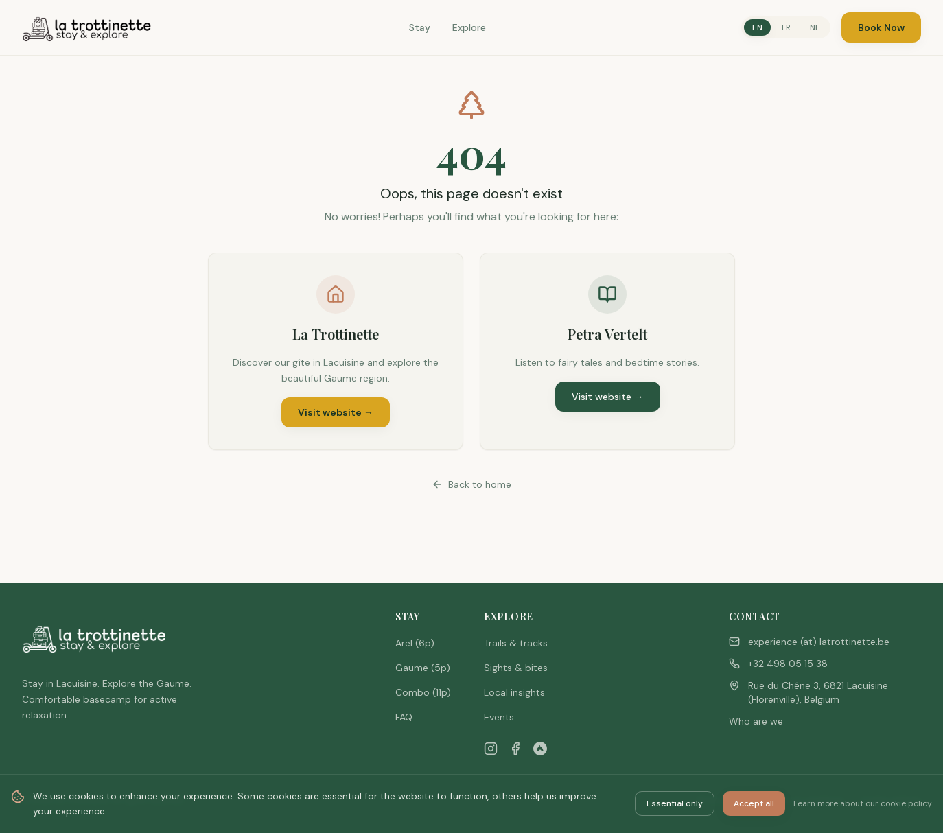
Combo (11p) (423, 692)
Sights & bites (516, 667)
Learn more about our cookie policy (862, 803)
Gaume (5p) (422, 667)
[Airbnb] (540, 748)
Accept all (754, 803)
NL (814, 27)
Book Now (881, 27)
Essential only (675, 803)
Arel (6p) (414, 643)
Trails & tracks (516, 643)
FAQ (403, 717)
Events (499, 717)
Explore (469, 27)
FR (786, 27)
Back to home (471, 484)
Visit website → (335, 412)
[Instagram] (491, 748)
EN (757, 27)
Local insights (514, 692)
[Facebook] (515, 748)
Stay (419, 27)
